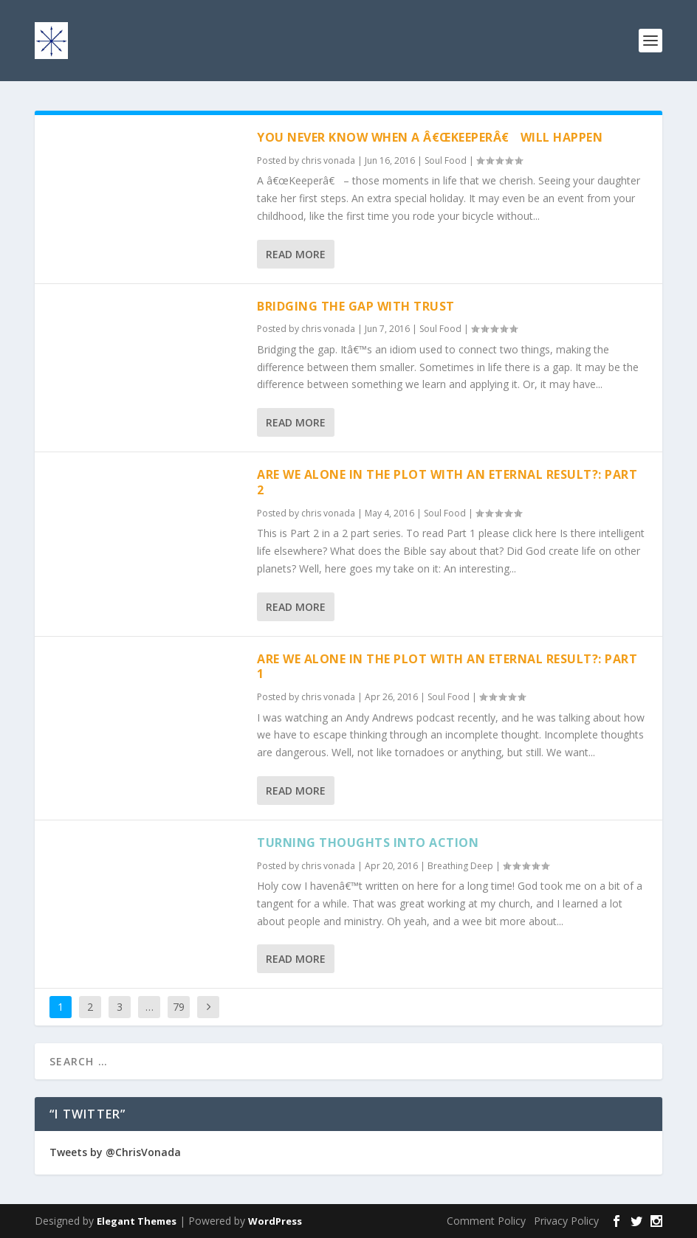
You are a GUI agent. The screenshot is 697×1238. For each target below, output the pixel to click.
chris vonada (328, 160)
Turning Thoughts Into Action (367, 842)
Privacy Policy (566, 1221)
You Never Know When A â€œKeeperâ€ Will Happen (429, 137)
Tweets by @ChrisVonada (115, 1152)
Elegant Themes (136, 1221)
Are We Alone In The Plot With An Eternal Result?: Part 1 (447, 666)
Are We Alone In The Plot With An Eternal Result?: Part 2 (447, 482)
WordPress (275, 1221)
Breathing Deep (460, 866)
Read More (296, 254)
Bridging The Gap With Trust (356, 306)
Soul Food (446, 160)
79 (179, 1007)
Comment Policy (486, 1221)
